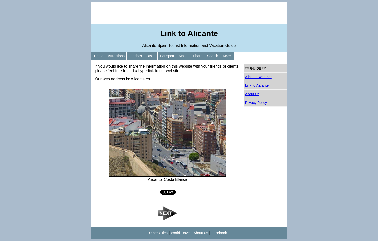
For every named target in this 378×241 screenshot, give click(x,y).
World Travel (181, 233)
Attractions (116, 56)
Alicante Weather (258, 77)
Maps (183, 56)
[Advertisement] (189, 13)
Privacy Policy (256, 103)
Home (98, 56)
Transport (166, 56)
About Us (252, 94)
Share (197, 56)
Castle (151, 56)
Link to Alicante (257, 85)
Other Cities (158, 233)
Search (212, 56)
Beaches (135, 56)
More (227, 56)
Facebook (219, 233)
